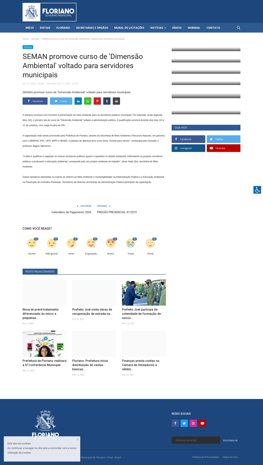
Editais (45, 27)
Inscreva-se (230, 440)
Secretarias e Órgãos (92, 27)
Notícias (35, 38)
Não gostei (51, 253)
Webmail (194, 27)
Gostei (32, 253)
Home (25, 38)
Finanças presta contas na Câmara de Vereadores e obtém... (140, 365)
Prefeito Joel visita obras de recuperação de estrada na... (92, 312)
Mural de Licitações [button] (129, 27)
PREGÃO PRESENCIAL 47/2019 (117, 212)
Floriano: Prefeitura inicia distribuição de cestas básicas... (90, 365)
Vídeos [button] (177, 27)
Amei (71, 253)
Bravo (110, 253)
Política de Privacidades (205, 457)
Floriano (63, 27)
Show (150, 253)
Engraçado (91, 253)
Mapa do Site (230, 457)
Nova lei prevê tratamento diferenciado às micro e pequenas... (41, 314)
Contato (213, 27)
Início (30, 27)
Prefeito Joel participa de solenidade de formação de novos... (141, 314)
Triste (130, 253)
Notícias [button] (158, 27)
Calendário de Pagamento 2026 (71, 212)
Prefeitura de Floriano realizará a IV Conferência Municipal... (45, 363)
